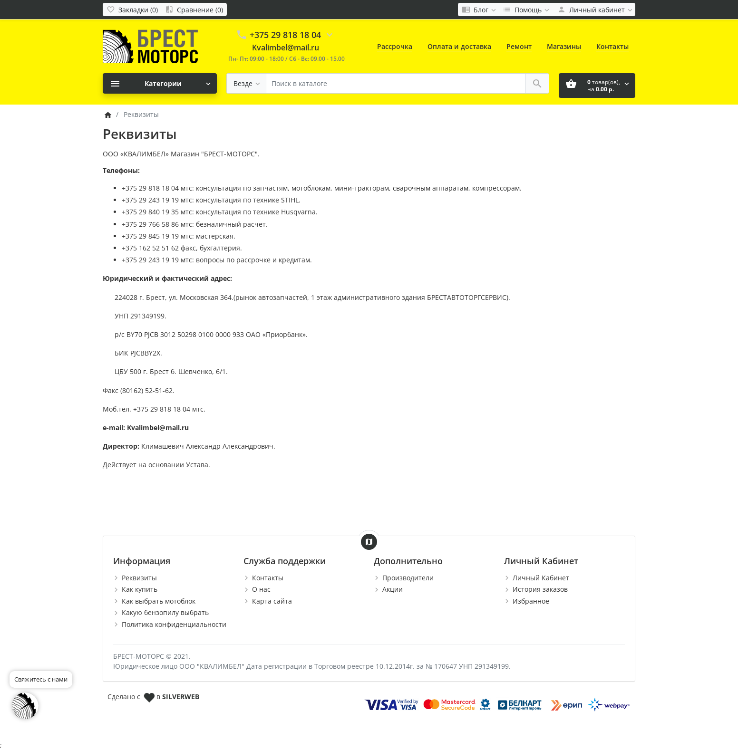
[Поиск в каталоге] (395, 83)
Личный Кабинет (541, 577)
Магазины (564, 46)
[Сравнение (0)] (194, 9)
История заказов (540, 589)
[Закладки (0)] (132, 9)
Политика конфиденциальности (174, 624)
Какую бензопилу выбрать (165, 612)
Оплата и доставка (459, 46)
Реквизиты (139, 577)
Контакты (612, 46)
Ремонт (519, 46)
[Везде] (246, 83)
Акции (392, 589)
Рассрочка (394, 46)
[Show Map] (369, 542)
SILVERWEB (180, 696)
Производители (408, 577)
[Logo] (150, 45)
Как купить (139, 589)
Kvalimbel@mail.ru (285, 47)
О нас (261, 589)
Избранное (531, 601)
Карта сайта (272, 601)
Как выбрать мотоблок (158, 601)
